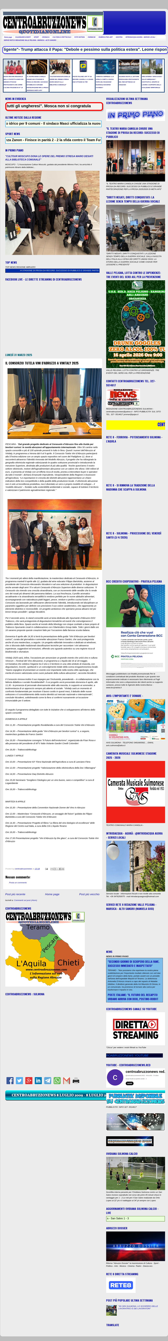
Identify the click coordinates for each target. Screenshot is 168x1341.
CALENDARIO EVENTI (23, 37)
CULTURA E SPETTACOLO (62, 37)
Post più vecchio (89, 894)
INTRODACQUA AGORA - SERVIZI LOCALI (140, 37)
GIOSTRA (119, 37)
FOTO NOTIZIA (79, 37)
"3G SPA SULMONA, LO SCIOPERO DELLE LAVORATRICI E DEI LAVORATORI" (138, 1307)
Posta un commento (18, 882)
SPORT (36, 37)
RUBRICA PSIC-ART (106, 37)
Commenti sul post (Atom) (25, 900)
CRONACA (45, 37)
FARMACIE (91, 37)
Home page (8, 37)
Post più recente (15, 894)
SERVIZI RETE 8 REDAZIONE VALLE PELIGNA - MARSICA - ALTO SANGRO (30, 40)
